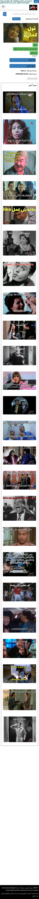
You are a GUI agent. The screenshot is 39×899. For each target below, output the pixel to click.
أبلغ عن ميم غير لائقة (32, 79)
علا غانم (32, 60)
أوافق (36, 1)
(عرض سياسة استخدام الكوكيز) (8, 2)
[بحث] (4, 14)
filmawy (23, 71)
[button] (34, 53)
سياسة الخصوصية (25, 893)
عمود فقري (31, 66)
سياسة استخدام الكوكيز (12, 893)
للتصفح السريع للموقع (32, 19)
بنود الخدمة (35, 893)
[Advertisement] (19, 816)
